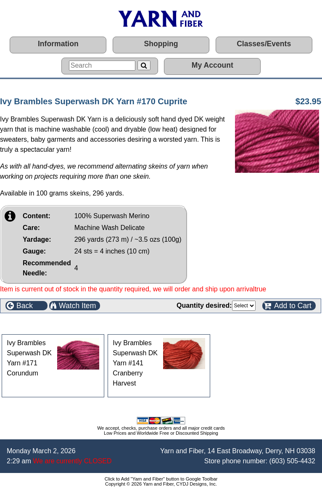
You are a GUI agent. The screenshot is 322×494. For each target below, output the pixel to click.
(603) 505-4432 (292, 461)
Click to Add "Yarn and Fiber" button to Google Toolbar (161, 478)
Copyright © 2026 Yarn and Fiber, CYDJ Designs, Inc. (161, 483)
